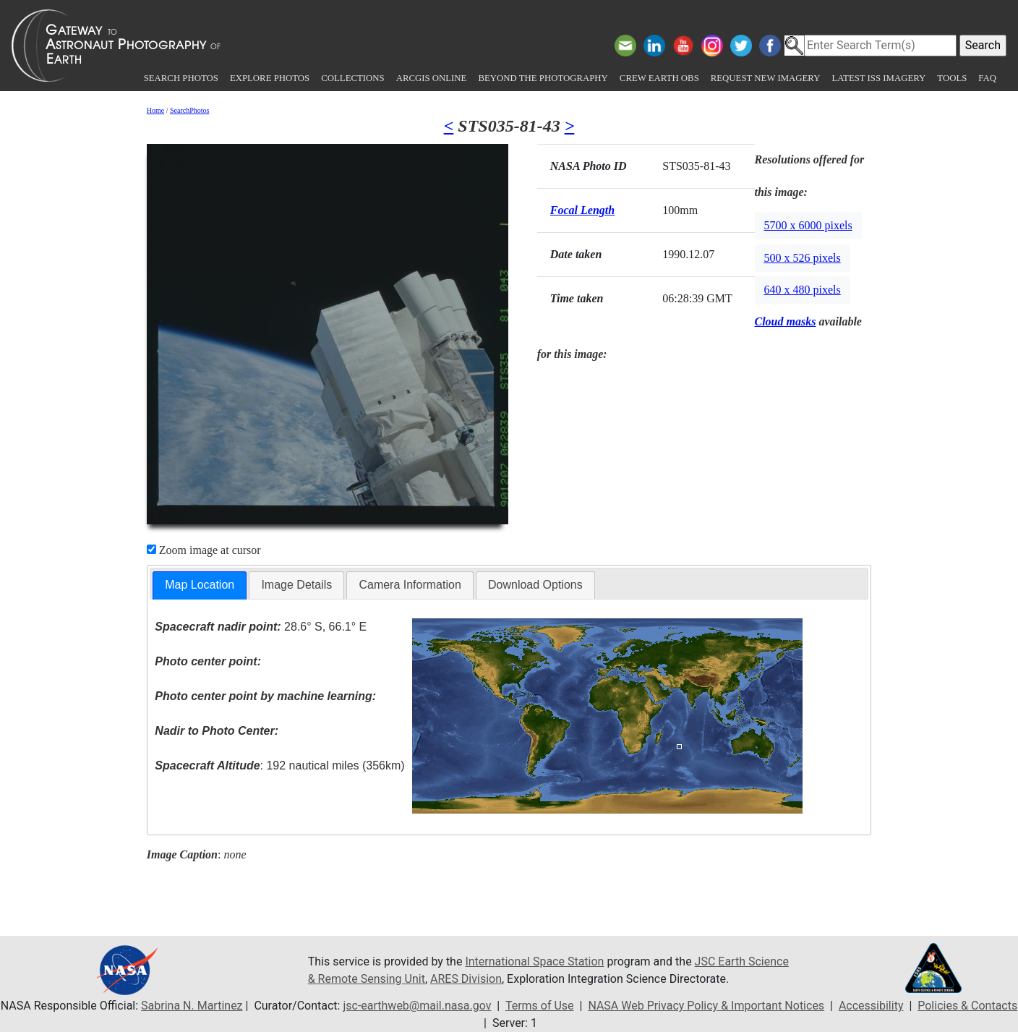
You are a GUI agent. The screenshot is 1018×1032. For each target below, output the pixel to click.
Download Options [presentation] (535, 585)
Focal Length (582, 210)
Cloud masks (785, 321)
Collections (352, 78)
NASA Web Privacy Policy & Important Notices (706, 1005)
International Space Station (534, 961)
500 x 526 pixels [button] (802, 258)
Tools (952, 78)
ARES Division (466, 979)
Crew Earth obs (659, 78)
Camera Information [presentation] (410, 585)
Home (155, 110)
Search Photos (181, 78)
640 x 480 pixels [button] (802, 289)
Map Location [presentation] (199, 585)
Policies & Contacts (967, 1005)
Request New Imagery (766, 78)
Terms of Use (539, 1005)
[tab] (200, 585)
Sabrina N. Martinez (191, 1005)
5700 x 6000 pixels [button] (808, 225)
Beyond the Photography (542, 78)
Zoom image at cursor (204, 550)
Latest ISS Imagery (878, 78)
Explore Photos (269, 78)
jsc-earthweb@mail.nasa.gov (417, 1005)
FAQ (987, 78)
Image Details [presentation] (296, 585)
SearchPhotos (189, 110)
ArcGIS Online (431, 78)
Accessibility (871, 1005)
